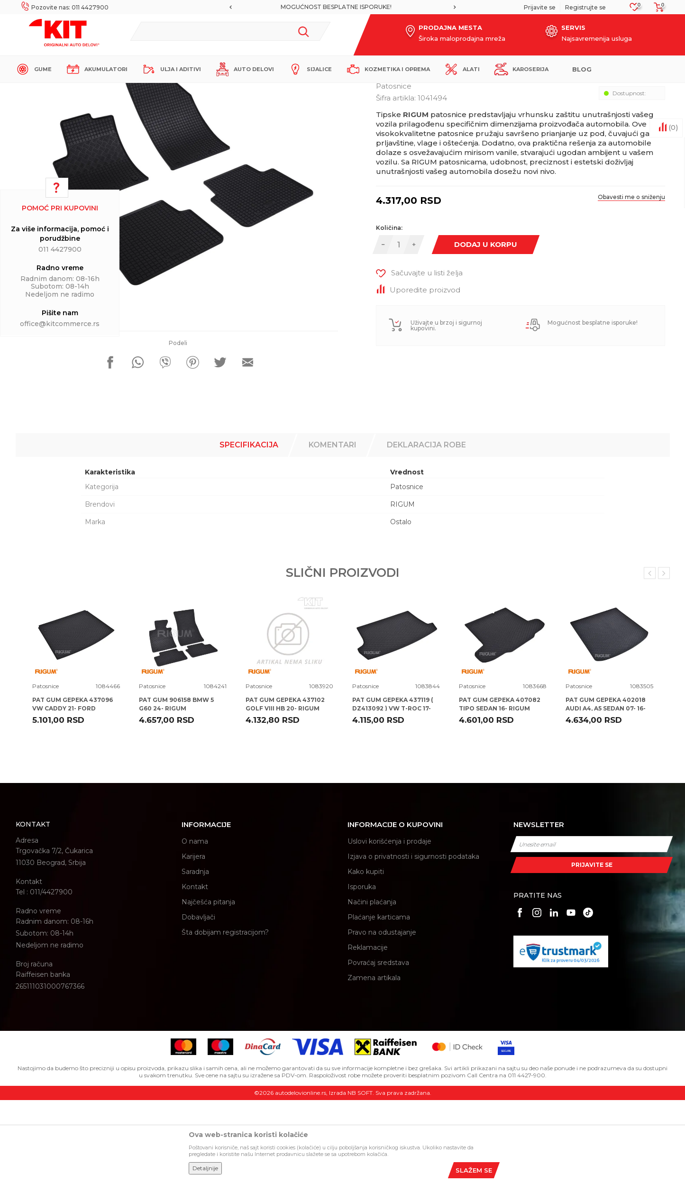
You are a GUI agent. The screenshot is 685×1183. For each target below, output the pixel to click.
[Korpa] (656, 10)
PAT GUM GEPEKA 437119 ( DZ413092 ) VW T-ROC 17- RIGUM (392, 791)
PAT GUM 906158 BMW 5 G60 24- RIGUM (176, 787)
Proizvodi (155, 90)
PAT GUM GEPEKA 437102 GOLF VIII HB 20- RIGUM (285, 787)
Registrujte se (585, 7)
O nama (195, 924)
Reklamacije (367, 1030)
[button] (230, 31)
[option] (342, 7)
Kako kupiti (365, 954)
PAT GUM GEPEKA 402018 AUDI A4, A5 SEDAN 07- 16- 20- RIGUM (606, 791)
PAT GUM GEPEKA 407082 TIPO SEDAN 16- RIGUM (499, 787)
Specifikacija (248, 527)
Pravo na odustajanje (381, 1015)
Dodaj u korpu (485, 327)
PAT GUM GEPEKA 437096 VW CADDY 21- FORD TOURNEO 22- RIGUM (72, 791)
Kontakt (195, 969)
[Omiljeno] (634, 9)
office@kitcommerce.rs (60, 323)
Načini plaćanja (371, 985)
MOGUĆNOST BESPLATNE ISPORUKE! (341, 6)
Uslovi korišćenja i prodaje (389, 924)
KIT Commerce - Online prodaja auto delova (76, 90)
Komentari (332, 527)
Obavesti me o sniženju (631, 279)
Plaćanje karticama (378, 1000)
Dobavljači (198, 1000)
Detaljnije (205, 1168)
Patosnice (188, 90)
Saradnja (195, 954)
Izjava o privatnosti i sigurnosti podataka (413, 939)
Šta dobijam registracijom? (225, 1015)
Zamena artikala (374, 1060)
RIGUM (402, 587)
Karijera (193, 939)
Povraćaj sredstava (378, 1045)
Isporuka (361, 969)
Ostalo (400, 605)
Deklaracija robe (426, 527)
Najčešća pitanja (208, 985)
